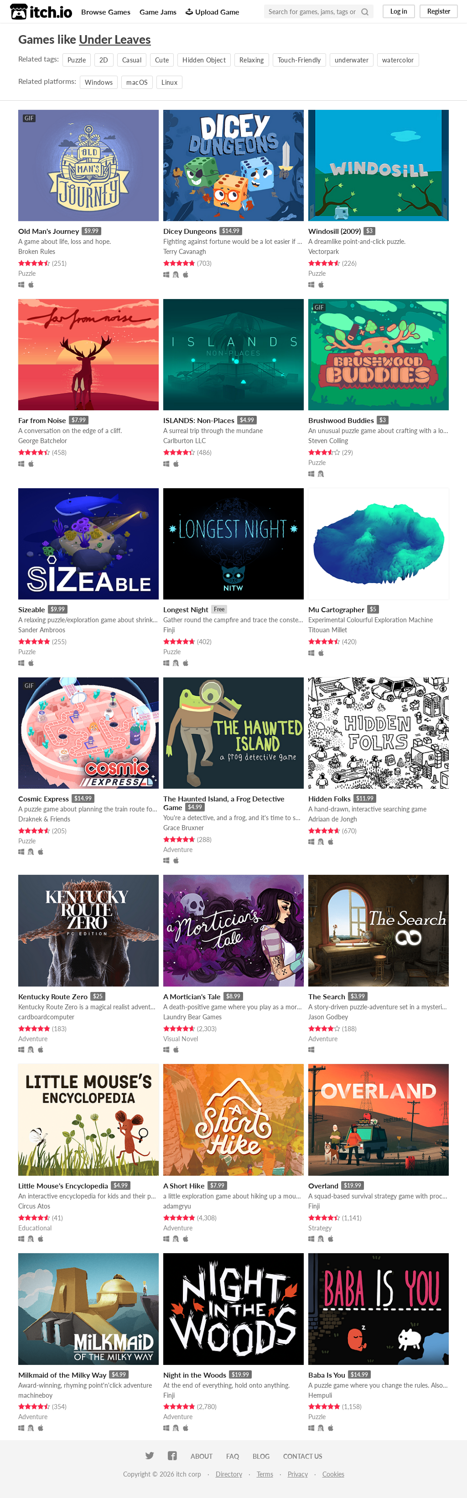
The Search (326, 996)
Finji (169, 630)
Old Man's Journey (48, 231)
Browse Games (105, 11)
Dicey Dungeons (190, 231)
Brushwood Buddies (341, 420)
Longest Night (185, 609)
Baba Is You (326, 1374)
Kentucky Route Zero (53, 996)
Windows (99, 82)
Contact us (302, 1456)
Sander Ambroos (41, 630)
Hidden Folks (329, 798)
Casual (131, 60)
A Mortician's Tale (192, 996)
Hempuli (320, 1395)
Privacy (298, 1474)
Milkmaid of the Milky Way (62, 1374)
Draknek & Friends (44, 819)
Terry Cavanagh (184, 251)
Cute (162, 60)
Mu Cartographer (336, 609)
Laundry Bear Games (192, 1017)
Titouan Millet (327, 630)
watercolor (398, 60)
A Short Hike (184, 1185)
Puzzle (76, 60)
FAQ (232, 1456)
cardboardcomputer (46, 1017)
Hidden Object (204, 60)
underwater (352, 60)
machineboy (35, 1395)
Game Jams (158, 11)
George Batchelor (42, 440)
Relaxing (251, 60)
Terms (265, 1474)
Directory (229, 1474)
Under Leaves (115, 39)
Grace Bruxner (183, 828)
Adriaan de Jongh (332, 819)
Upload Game (212, 11)
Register (438, 11)
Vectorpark (323, 251)
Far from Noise (42, 420)
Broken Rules (36, 251)
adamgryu (177, 1206)
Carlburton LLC (184, 440)
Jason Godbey (328, 1017)
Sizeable (31, 609)
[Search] (365, 11)
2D (104, 60)
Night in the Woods (194, 1374)
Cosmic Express (43, 798)
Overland (323, 1185)
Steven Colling (328, 440)
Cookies (333, 1474)
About (202, 1456)
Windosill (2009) (334, 231)
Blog (261, 1456)
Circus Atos (34, 1206)
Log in (398, 11)
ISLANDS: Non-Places (198, 420)
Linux (169, 82)
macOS (137, 82)
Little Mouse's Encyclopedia (63, 1185)
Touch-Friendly (299, 60)
